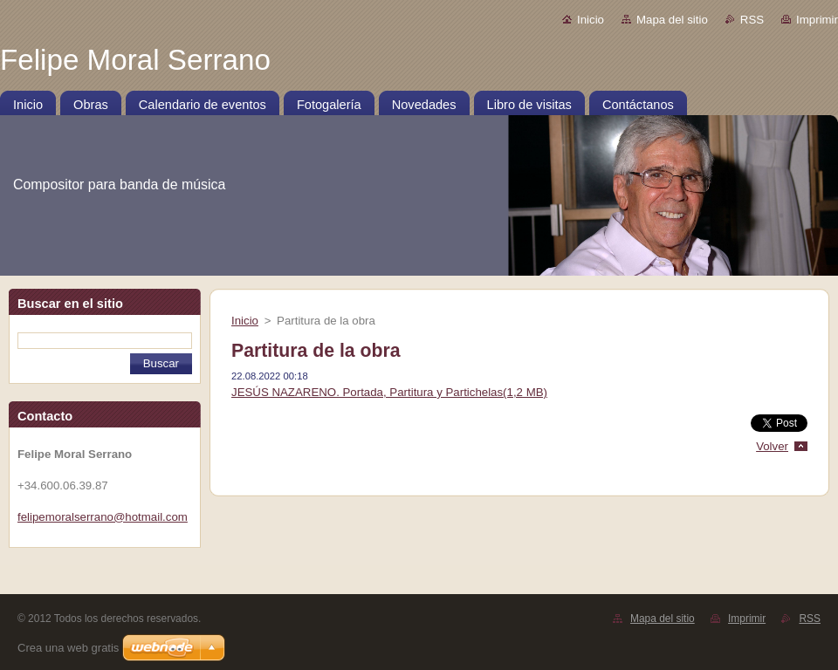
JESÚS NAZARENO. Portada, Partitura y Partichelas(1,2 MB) (389, 392)
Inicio (590, 19)
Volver (772, 446)
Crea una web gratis (68, 647)
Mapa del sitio (672, 19)
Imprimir (817, 19)
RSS (752, 19)
